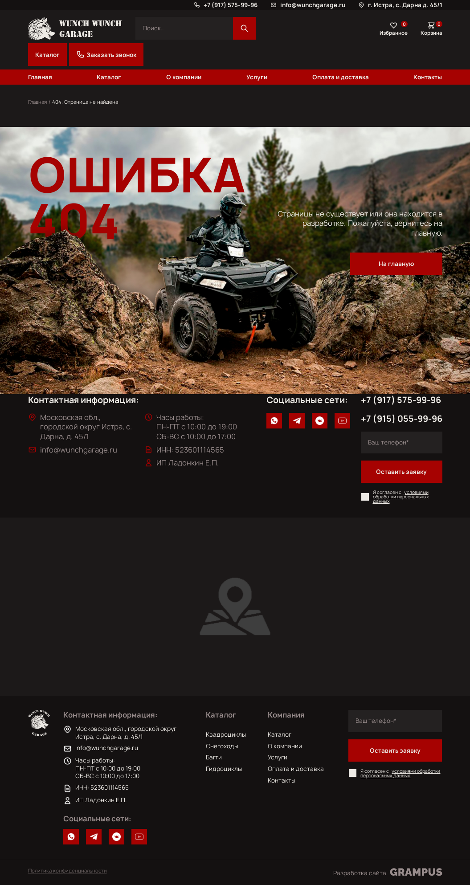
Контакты (427, 77)
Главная (40, 77)
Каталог (47, 55)
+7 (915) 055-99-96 (401, 418)
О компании (183, 77)
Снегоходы (222, 746)
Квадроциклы (226, 734)
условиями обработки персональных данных (401, 496)
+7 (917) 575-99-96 (401, 400)
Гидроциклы (224, 769)
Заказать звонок (106, 54)
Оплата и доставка (340, 77)
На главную (396, 264)
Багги (214, 757)
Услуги (256, 77)
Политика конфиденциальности (67, 870)
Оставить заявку (401, 472)
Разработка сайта (387, 872)
